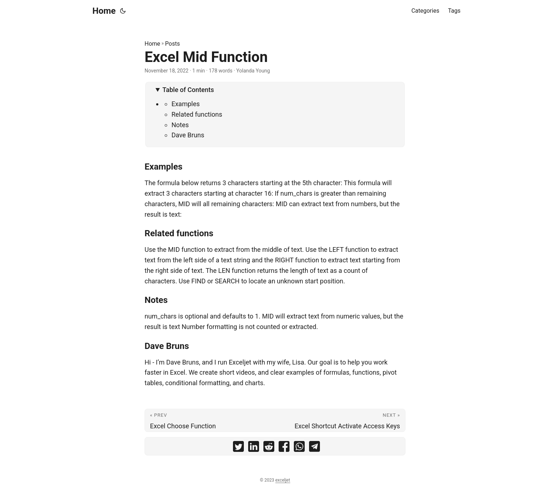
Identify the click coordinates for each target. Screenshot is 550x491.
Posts (172, 43)
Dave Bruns (187, 135)
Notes (180, 125)
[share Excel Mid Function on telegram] (314, 448)
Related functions (196, 114)
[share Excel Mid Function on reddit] (268, 448)
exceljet (282, 480)
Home (104, 11)
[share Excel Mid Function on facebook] (284, 448)
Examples (185, 104)
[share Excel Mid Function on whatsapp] (299, 448)
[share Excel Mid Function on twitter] (238, 448)
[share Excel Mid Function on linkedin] (253, 448)
